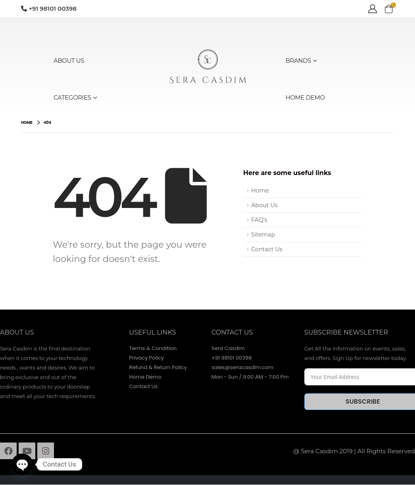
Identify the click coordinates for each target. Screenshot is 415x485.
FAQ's (259, 219)
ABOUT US (69, 60)
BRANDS (298, 60)
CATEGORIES (72, 97)
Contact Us (266, 249)
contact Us (232, 332)
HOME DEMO (305, 97)
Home (260, 190)
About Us (264, 205)
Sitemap (263, 234)
